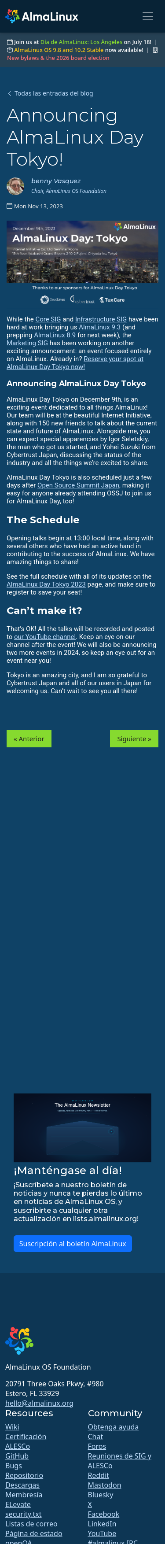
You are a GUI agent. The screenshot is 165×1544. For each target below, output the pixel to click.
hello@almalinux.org (39, 1403)
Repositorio (24, 1475)
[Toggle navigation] (148, 16)
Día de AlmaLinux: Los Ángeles (81, 42)
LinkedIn (102, 1524)
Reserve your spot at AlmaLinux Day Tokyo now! (75, 363)
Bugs (13, 1465)
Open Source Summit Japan (78, 485)
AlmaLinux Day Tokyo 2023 (46, 584)
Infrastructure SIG (101, 319)
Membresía (23, 1495)
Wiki (12, 1427)
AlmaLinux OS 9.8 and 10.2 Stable (58, 50)
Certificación (25, 1436)
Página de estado (33, 1533)
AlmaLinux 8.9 (55, 335)
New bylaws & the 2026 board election (58, 58)
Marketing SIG (27, 343)
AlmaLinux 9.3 (100, 327)
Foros (97, 1446)
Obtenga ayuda (113, 1427)
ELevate (18, 1504)
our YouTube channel (45, 637)
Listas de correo (31, 1524)
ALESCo (17, 1446)
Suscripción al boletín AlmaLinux (72, 1243)
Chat (95, 1436)
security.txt (23, 1514)
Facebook (104, 1514)
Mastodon (104, 1485)
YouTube (102, 1533)
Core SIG (48, 319)
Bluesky (101, 1495)
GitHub (17, 1456)
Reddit (99, 1475)
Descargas (22, 1485)
